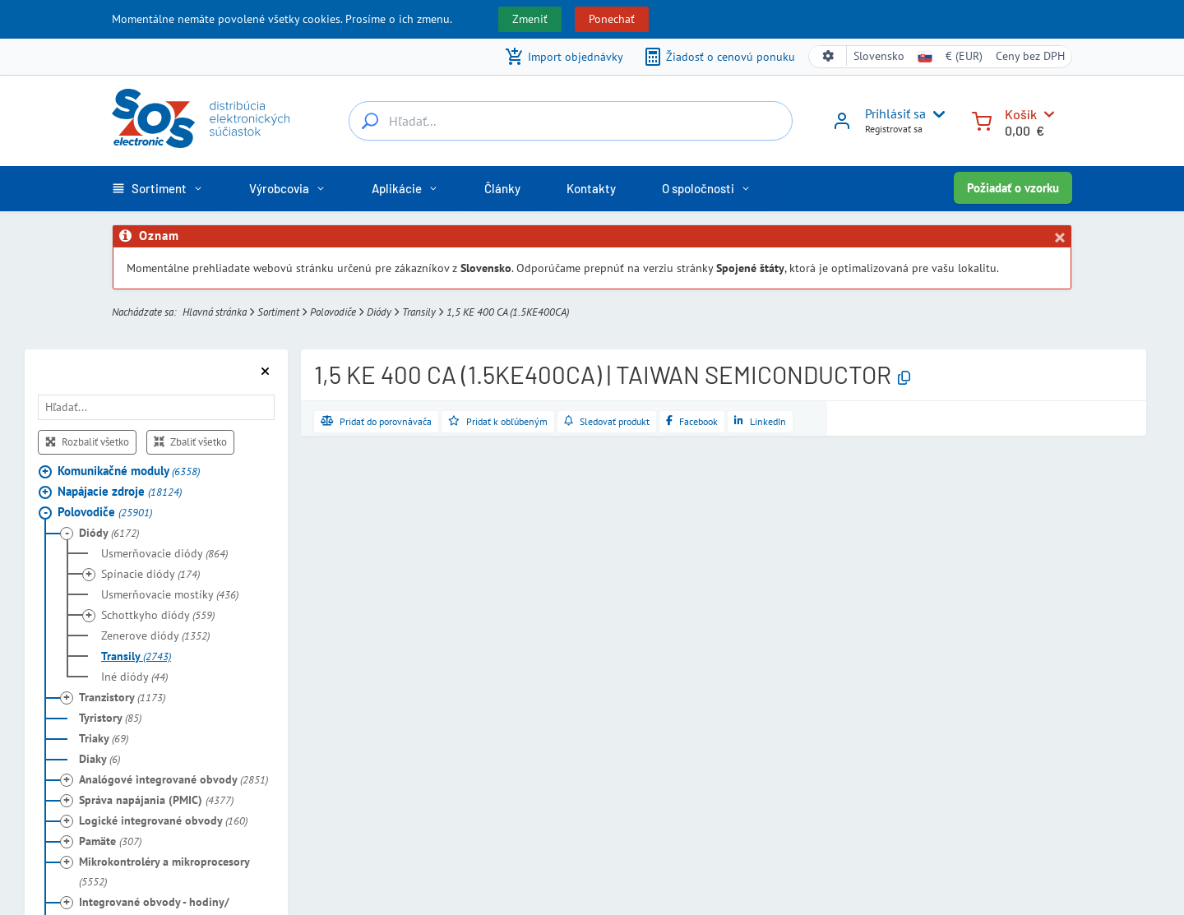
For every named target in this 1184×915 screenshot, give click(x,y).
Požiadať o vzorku (1013, 188)
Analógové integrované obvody (173, 779)
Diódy (379, 311)
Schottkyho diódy (158, 615)
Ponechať (612, 19)
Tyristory (110, 717)
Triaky (103, 738)
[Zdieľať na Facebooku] (691, 421)
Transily (419, 311)
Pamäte (110, 841)
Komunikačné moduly (129, 470)
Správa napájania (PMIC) (156, 800)
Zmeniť (530, 19)
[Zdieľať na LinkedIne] (760, 421)
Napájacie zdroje (120, 491)
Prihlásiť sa (895, 113)
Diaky (99, 758)
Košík (1021, 114)
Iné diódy (134, 676)
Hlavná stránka (215, 311)
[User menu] (936, 114)
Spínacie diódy (150, 573)
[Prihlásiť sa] (842, 126)
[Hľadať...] (370, 121)
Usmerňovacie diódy (164, 553)
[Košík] (982, 119)
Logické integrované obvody (163, 820)
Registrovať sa (894, 128)
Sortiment (278, 311)
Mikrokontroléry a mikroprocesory (164, 871)
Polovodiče (333, 311)
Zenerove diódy (155, 635)
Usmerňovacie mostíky (169, 594)
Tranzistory (122, 697)
